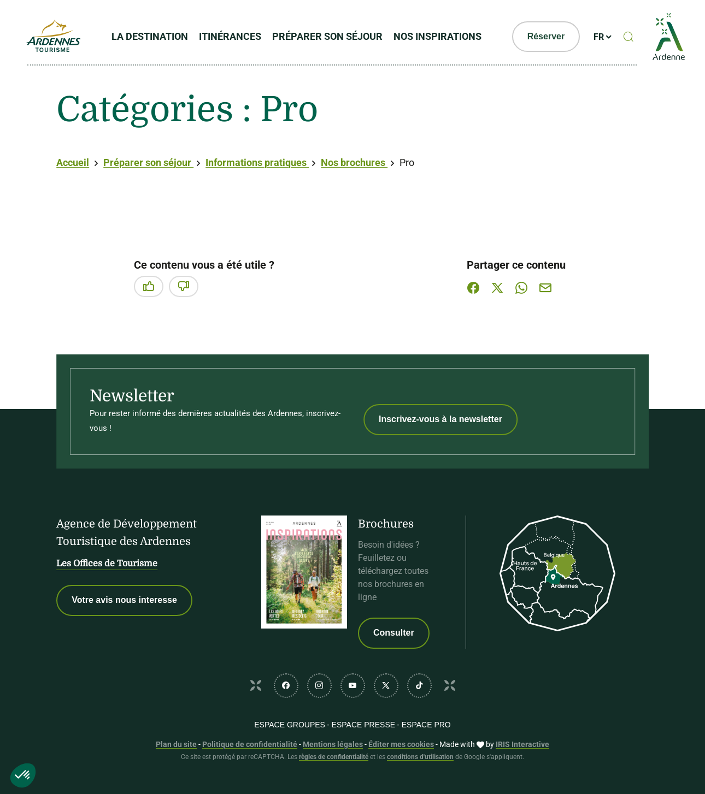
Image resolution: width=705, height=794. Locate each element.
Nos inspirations (439, 37)
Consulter (393, 632)
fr (600, 37)
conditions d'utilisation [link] (420, 757)
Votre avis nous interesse (124, 600)
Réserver (547, 37)
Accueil (72, 162)
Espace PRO (426, 724)
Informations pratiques (257, 162)
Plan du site (176, 744)
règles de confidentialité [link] (333, 757)
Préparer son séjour (328, 37)
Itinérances (231, 37)
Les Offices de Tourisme (106, 563)
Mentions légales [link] (333, 744)
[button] (23, 775)
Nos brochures (354, 162)
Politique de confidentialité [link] (249, 744)
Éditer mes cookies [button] (401, 744)
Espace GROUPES (289, 724)
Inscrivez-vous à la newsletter (440, 419)
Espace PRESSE (363, 724)
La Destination (151, 37)
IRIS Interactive (522, 744)
